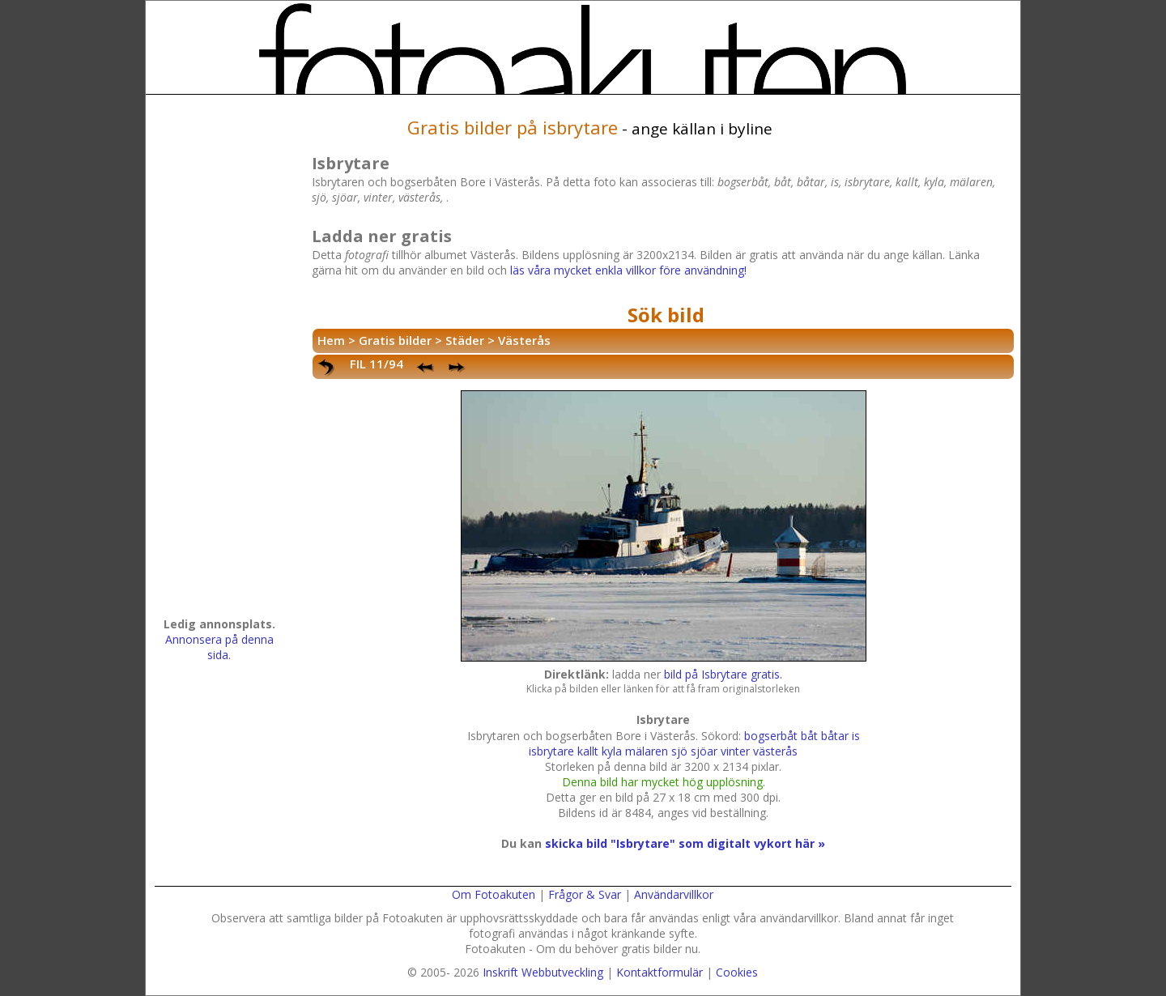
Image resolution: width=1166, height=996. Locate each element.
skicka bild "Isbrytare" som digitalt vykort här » (685, 843)
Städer (464, 340)
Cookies (737, 972)
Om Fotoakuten (493, 894)
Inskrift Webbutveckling (543, 972)
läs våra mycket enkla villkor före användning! (628, 270)
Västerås (524, 340)
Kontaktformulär (659, 972)
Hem (331, 340)
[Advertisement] (219, 361)
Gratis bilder (395, 340)
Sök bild (666, 314)
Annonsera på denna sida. (219, 647)
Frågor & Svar (584, 894)
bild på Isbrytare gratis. (723, 674)
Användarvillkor (673, 894)
